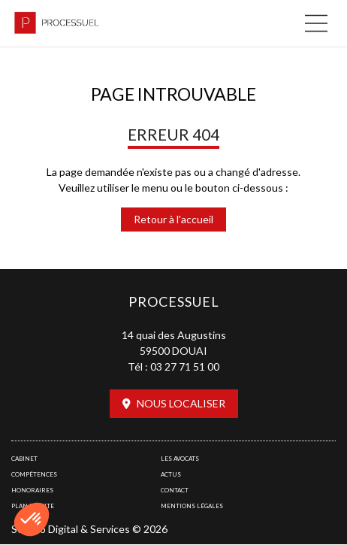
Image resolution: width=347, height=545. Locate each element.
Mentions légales (192, 506)
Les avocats (180, 458)
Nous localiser (181, 403)
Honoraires (32, 490)
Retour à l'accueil (173, 219)
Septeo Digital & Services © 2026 (89, 528)
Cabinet (24, 458)
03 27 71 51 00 (184, 366)
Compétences (34, 474)
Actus (171, 474)
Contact (175, 490)
